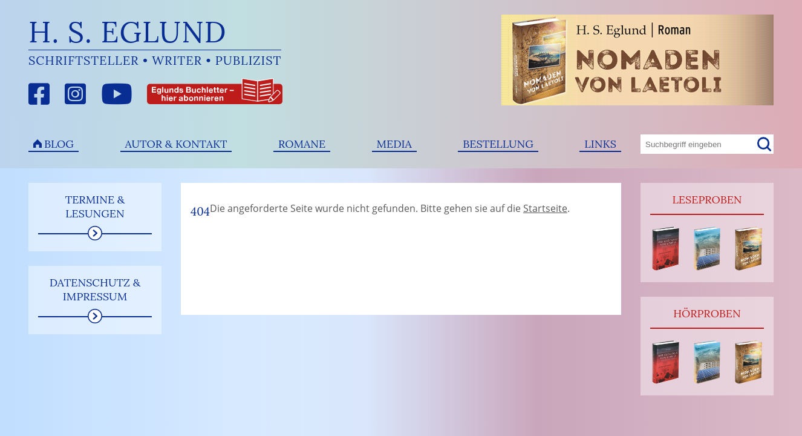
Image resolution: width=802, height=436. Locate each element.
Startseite (545, 208)
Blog (59, 144)
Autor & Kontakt (176, 144)
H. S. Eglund (127, 31)
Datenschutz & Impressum (95, 289)
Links (600, 144)
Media (394, 144)
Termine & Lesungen (95, 206)
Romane (301, 144)
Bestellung (498, 144)
